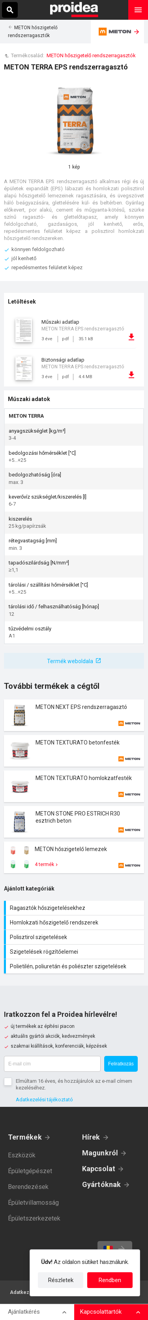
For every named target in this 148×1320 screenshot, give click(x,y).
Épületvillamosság (33, 1202)
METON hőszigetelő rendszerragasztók (91, 55)
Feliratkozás (121, 1064)
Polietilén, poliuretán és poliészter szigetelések (75, 966)
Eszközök (22, 1155)
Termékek (25, 1137)
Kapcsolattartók (101, 1311)
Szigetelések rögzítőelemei (75, 952)
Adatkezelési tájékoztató (44, 1099)
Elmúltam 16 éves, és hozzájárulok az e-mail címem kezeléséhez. (74, 1084)
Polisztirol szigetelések (75, 937)
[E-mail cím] (52, 1064)
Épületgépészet (30, 1171)
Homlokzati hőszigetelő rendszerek (75, 922)
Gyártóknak (101, 1184)
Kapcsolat (99, 1168)
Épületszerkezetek (34, 1218)
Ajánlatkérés (24, 1311)
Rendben (110, 1280)
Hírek (91, 1137)
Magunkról (100, 1153)
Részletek (60, 1280)
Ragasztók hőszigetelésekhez (75, 908)
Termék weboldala (70, 661)
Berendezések (28, 1187)
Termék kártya (74, 715)
